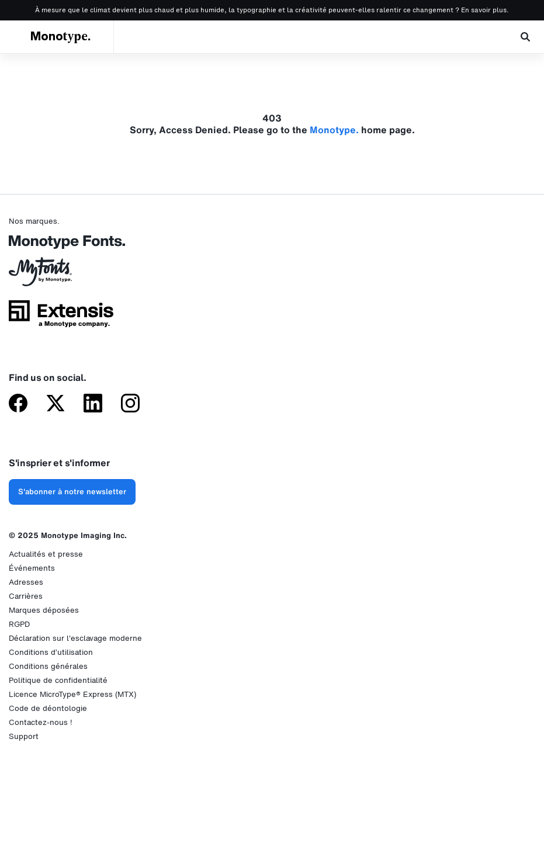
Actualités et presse (46, 554)
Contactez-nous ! (40, 722)
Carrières (26, 596)
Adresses (26, 582)
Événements (32, 568)
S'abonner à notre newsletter (72, 491)
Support (24, 736)
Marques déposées (44, 610)
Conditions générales (48, 666)
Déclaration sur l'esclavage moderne (75, 638)
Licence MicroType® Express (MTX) (72, 694)
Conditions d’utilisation (51, 652)
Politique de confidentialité (58, 680)
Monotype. (60, 36)
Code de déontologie (48, 708)
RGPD (19, 624)
